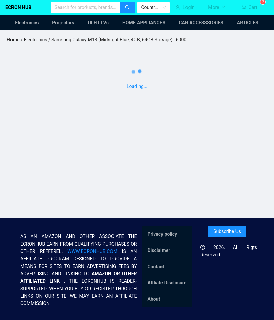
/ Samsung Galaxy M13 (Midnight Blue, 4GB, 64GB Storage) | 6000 (116, 39)
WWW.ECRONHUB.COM (92, 251)
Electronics (35, 39)
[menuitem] (22, 22)
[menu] (137, 22)
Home (13, 39)
